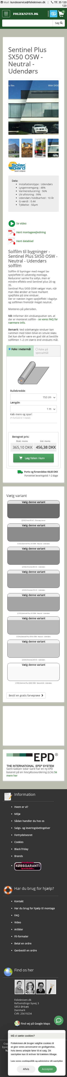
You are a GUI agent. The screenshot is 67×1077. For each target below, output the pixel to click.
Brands (18, 856)
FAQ (16, 915)
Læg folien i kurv (31, 458)
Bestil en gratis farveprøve (26, 695)
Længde (15, 402)
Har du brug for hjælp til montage (34, 908)
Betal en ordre (22, 943)
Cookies (18, 842)
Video (17, 922)
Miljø (17, 814)
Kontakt (18, 901)
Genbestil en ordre (25, 950)
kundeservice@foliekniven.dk (27, 2)
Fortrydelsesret (23, 835)
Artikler (18, 929)
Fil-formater (21, 936)
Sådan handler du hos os (29, 821)
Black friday (21, 849)
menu (6, 14)
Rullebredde (17, 391)
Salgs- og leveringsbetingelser (32, 828)
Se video (21, 223)
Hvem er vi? (21, 807)
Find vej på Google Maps (32, 1024)
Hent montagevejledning (31, 232)
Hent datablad (24, 241)
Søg (59, 23)
